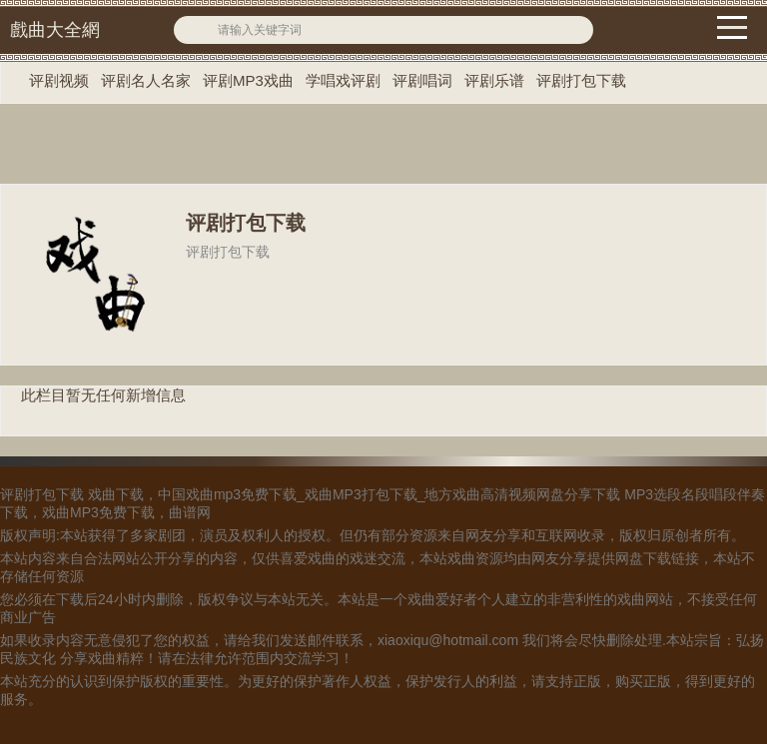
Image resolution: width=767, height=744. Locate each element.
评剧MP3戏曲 (248, 80)
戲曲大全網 (55, 30)
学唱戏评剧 (343, 80)
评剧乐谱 (494, 80)
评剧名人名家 (146, 80)
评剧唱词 (422, 80)
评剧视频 (59, 80)
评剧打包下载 (581, 80)
